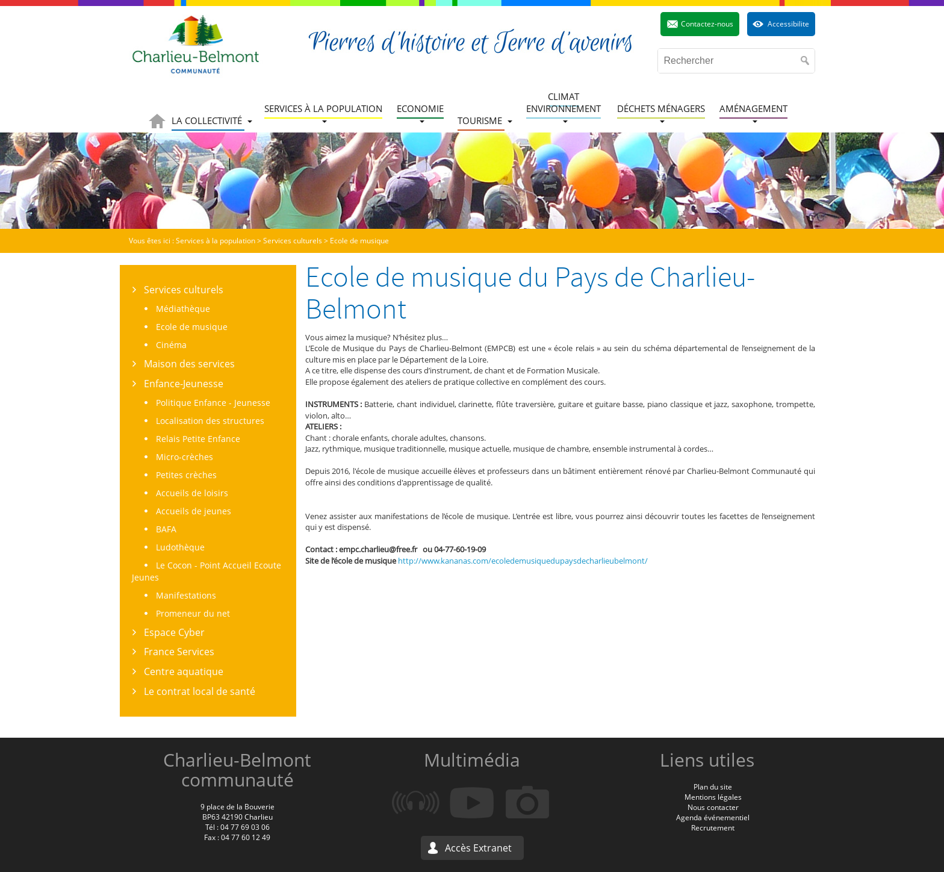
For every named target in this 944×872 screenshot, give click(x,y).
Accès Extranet (478, 848)
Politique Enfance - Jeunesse (213, 402)
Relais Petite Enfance (198, 438)
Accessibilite (788, 24)
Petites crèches (186, 475)
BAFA (166, 529)
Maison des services (189, 363)
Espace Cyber (174, 632)
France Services (179, 651)
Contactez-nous (707, 24)
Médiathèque (183, 308)
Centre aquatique (183, 671)
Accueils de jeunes (193, 511)
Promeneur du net (193, 613)
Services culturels (183, 289)
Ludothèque (180, 547)
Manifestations (186, 595)
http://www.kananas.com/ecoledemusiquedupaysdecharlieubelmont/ (523, 560)
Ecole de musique (192, 326)
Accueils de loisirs (192, 493)
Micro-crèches (184, 456)
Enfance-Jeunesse (183, 383)
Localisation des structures (210, 420)
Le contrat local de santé (199, 691)
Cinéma (171, 344)
